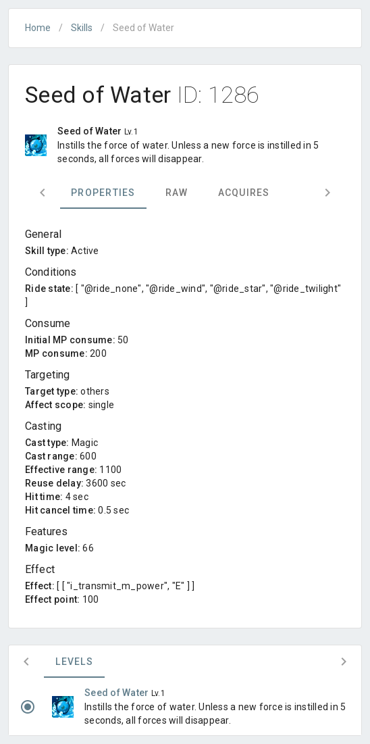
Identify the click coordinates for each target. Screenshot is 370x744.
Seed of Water (117, 692)
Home (38, 27)
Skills (81, 27)
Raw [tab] (176, 192)
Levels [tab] (74, 661)
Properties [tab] (103, 192)
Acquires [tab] (244, 192)
